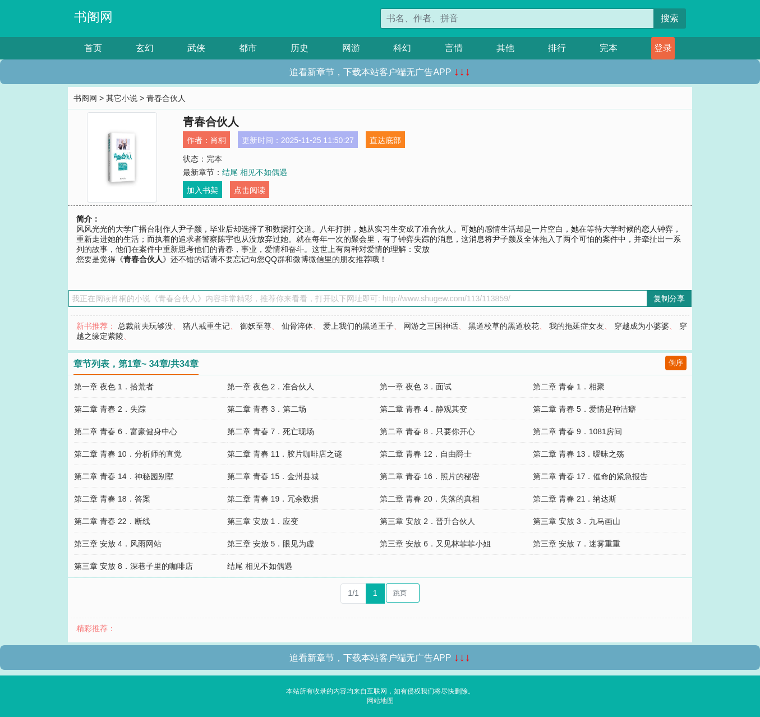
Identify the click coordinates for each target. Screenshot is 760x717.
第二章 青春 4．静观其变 (423, 409)
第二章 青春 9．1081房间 (577, 431)
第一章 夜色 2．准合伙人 (271, 386)
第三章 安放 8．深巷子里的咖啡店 (133, 566)
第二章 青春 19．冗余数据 (273, 498)
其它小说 (121, 98)
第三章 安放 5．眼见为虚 (271, 543)
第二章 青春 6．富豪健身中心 (125, 431)
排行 (557, 48)
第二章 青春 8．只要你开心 (427, 431)
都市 (248, 48)
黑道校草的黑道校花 (503, 325)
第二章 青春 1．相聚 (569, 386)
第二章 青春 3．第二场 (267, 409)
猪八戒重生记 (206, 325)
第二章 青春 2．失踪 (110, 409)
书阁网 (93, 17)
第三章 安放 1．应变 (263, 521)
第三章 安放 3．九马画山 (576, 521)
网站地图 (380, 701)
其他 (505, 48)
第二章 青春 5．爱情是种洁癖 (584, 409)
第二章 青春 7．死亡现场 (271, 431)
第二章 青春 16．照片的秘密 (429, 476)
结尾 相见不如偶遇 (254, 172)
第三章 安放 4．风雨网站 (118, 543)
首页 (93, 48)
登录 (663, 48)
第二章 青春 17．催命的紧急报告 (590, 476)
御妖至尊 (255, 325)
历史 (299, 48)
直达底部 (385, 140)
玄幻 (145, 48)
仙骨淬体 (297, 325)
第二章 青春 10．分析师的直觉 (127, 453)
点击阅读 (249, 190)
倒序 (676, 362)
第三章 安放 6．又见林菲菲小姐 (435, 543)
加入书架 (202, 190)
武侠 (196, 48)
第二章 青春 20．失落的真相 (429, 498)
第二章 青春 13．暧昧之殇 (578, 453)
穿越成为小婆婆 (641, 325)
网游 (351, 48)
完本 (609, 48)
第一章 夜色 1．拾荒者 (114, 386)
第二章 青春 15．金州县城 (273, 476)
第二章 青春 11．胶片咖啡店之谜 (284, 453)
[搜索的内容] (517, 18)
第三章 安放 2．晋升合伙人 (427, 521)
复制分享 (669, 298)
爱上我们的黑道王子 (358, 325)
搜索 (670, 18)
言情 (454, 48)
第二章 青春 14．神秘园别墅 (123, 476)
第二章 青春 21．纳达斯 (574, 498)
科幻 (402, 48)
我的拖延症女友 (576, 325)
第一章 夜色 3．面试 (416, 386)
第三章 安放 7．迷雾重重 (576, 543)
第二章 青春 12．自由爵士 (425, 453)
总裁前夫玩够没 (145, 325)
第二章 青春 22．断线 (112, 521)
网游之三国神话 (430, 325)
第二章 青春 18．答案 (112, 498)
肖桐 (218, 140)
